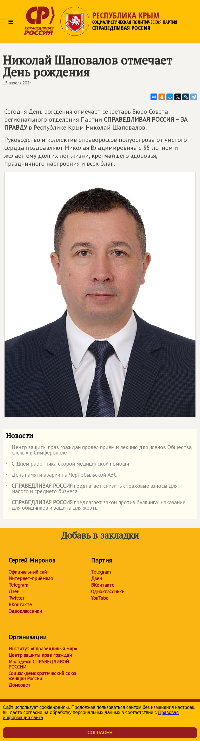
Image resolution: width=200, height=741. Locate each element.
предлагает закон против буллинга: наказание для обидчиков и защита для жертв (95, 505)
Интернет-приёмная (31, 578)
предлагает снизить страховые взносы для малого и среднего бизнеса (92, 489)
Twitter (16, 598)
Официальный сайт (29, 571)
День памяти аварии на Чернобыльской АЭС (61, 476)
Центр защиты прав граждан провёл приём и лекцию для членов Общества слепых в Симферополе (99, 450)
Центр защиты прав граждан (40, 655)
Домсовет (19, 685)
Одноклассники (25, 611)
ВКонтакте (20, 604)
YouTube (99, 598)
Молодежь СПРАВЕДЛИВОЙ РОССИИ (39, 664)
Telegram (18, 585)
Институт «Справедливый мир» (43, 648)
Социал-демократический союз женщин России (42, 676)
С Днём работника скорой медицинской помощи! (68, 464)
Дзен (14, 591)
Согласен (99, 732)
